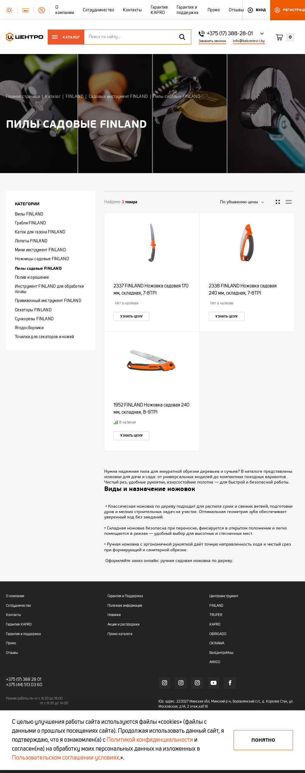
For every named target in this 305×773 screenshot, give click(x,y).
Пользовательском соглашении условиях (65, 758)
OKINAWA (216, 643)
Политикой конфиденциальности (150, 740)
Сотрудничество (18, 606)
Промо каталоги (120, 634)
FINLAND (216, 606)
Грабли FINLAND (30, 223)
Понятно (263, 740)
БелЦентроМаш (221, 653)
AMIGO (214, 662)
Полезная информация (125, 606)
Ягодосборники (29, 328)
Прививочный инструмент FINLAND (48, 301)
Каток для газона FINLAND (40, 232)
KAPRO (214, 624)
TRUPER (215, 615)
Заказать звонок (212, 41)
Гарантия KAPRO (19, 624)
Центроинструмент (223, 596)
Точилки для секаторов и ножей (44, 337)
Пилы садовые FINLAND (38, 268)
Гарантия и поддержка (23, 634)
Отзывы (12, 653)
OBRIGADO (217, 634)
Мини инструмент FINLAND (40, 250)
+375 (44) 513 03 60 (24, 685)
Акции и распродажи (123, 624)
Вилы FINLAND (29, 214)
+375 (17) (14, 679)
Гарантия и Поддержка (125, 596)
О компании (15, 596)
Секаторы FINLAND (33, 310)
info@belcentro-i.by (249, 41)
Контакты (13, 615)
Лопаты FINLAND (31, 241)
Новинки (114, 615)
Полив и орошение (32, 277)
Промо (11, 643)
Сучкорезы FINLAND (34, 319)
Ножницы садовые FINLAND (42, 259)
